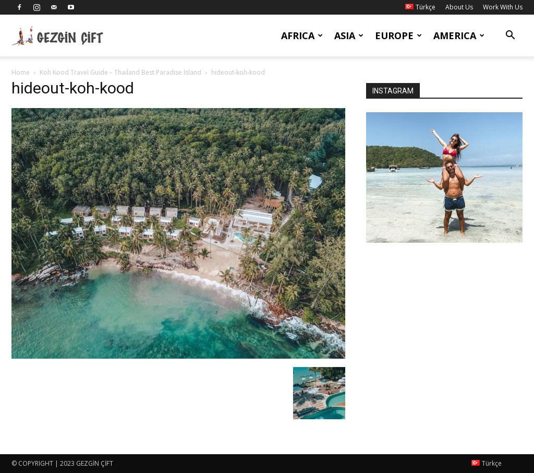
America (458, 35)
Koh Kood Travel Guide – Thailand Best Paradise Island (120, 72)
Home (20, 72)
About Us (459, 7)
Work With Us (503, 7)
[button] (510, 36)
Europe (398, 35)
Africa (302, 35)
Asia (348, 35)
